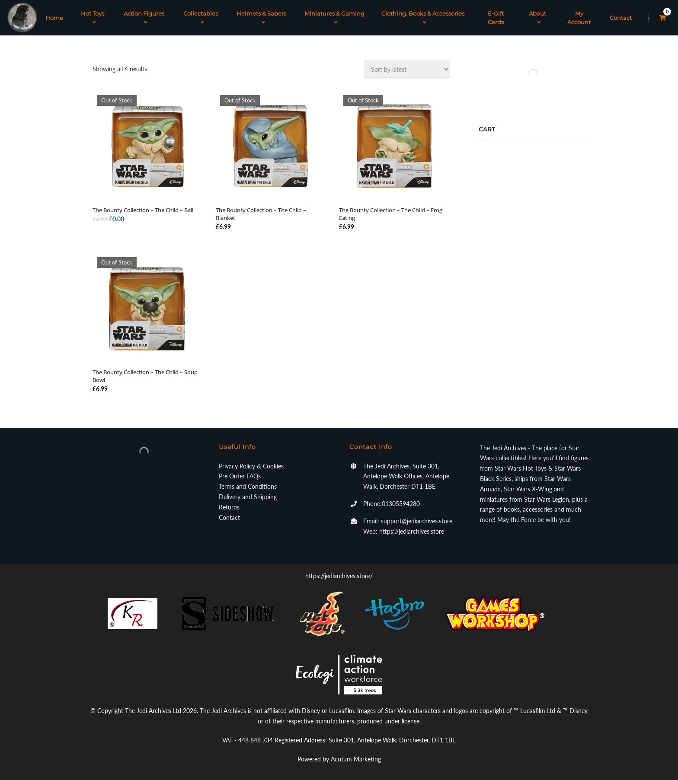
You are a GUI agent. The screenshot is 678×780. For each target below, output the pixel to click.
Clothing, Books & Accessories (422, 17)
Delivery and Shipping (248, 496)
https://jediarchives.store (411, 531)
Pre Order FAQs (240, 476)
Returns (229, 507)
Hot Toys (92, 17)
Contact (621, 17)
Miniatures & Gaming (334, 17)
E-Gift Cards (496, 17)
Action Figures (144, 17)
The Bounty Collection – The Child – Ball (143, 210)
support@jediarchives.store (416, 521)
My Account (579, 17)
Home (54, 17)
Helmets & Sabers (261, 17)
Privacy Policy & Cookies (251, 466)
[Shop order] (407, 69)
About (537, 17)
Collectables (200, 17)
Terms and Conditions (248, 486)
